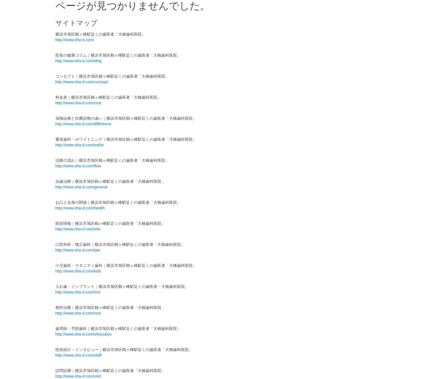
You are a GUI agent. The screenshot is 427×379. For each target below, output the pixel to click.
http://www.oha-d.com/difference (83, 124)
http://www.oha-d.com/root (78, 313)
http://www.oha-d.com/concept (81, 82)
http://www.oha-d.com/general (81, 187)
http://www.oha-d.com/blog (78, 61)
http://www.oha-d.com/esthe (79, 145)
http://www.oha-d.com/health (80, 208)
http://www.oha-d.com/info (78, 229)
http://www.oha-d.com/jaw (77, 250)
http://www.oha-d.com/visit (78, 376)
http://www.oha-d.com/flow (78, 166)
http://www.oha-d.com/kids (78, 271)
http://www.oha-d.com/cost (78, 103)
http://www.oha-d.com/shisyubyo (83, 334)
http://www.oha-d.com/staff (78, 355)
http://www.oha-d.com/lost (77, 292)
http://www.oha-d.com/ (74, 40)
